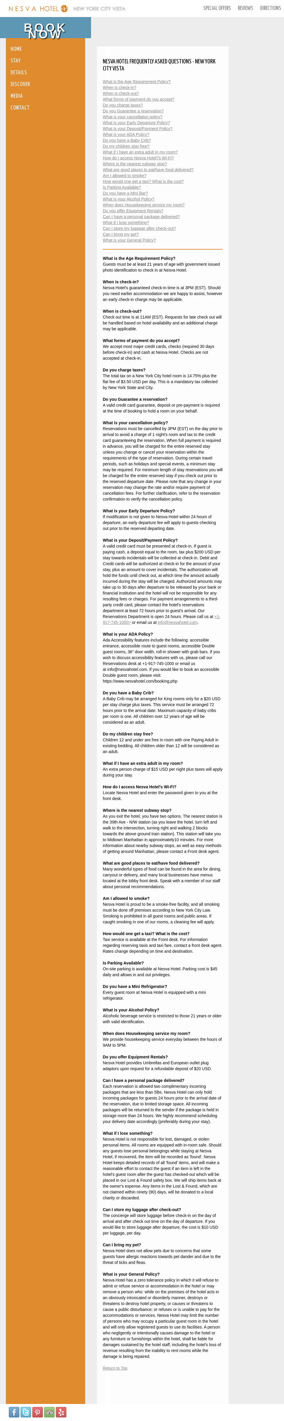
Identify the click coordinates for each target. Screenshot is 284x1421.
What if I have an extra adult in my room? (140, 152)
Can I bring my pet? (121, 234)
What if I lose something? (126, 222)
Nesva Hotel (38, 8)
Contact (20, 108)
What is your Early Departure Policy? (136, 122)
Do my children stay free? (126, 146)
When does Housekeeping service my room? (144, 205)
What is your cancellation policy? (132, 117)
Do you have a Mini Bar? (125, 193)
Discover (20, 84)
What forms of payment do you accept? (138, 99)
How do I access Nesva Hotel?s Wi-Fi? (138, 158)
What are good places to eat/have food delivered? (148, 169)
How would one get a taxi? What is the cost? (143, 181)
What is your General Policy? (129, 240)
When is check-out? (121, 93)
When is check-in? (119, 87)
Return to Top (115, 1368)
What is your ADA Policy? (126, 134)
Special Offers (217, 8)
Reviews (245, 8)
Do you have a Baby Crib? (127, 140)
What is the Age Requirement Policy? (137, 81)
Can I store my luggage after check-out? (139, 228)
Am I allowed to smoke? (125, 175)
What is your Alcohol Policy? (128, 199)
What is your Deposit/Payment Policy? (137, 128)
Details (19, 72)
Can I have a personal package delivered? (141, 216)
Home (16, 49)
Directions (270, 8)
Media (17, 96)
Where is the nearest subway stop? (135, 163)
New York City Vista (99, 8)
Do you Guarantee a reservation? (133, 111)
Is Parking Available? (122, 187)
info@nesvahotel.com (177, 622)
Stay (16, 61)
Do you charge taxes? (123, 105)
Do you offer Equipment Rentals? (133, 210)
